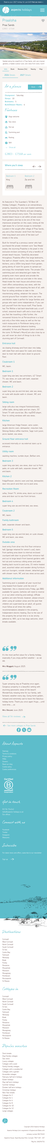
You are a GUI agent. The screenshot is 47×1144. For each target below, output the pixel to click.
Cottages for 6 (7, 1100)
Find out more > (37, 2)
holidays (21, 9)
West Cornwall (7, 942)
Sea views (6, 1059)
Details (9, 75)
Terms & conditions (9, 754)
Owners (5, 762)
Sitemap (5, 751)
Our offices (6, 814)
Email (29, 730)
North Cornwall (7, 944)
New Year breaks (8, 1093)
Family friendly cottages (10, 1066)
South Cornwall (7, 947)
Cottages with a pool (9, 1064)
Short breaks (7, 1053)
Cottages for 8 (7, 1103)
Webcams (5, 837)
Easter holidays (7, 1079)
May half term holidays (10, 1082)
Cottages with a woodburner (12, 1069)
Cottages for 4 (7, 1098)
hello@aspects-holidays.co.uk (12, 812)
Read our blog (7, 764)
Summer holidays (8, 1085)
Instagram (6, 835)
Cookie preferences (9, 769)
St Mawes (6, 981)
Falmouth (5, 955)
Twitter (24, 730)
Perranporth (6, 978)
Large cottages (7, 1111)
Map (40, 69)
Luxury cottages (8, 1061)
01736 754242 (8, 809)
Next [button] (44, 46)
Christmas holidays (9, 1090)
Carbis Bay (6, 952)
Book (33, 87)
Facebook (19, 730)
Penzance (5, 965)
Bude (4, 960)
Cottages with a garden (10, 1072)
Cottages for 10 (8, 1106)
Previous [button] (3, 46)
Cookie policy (7, 767)
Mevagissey (6, 973)
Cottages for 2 (7, 1095)
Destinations (11, 932)
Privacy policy (7, 756)
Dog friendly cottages (10, 1056)
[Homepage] (5, 10)
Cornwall (5, 939)
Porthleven (6, 976)
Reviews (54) (22, 69)
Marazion (5, 971)
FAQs (4, 759)
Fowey (4, 963)
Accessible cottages (9, 1074)
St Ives (4, 950)
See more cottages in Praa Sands (21, 726)
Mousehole (6, 968)
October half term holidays (11, 1087)
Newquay (5, 957)
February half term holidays (12, 1077)
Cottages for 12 (8, 1108)
